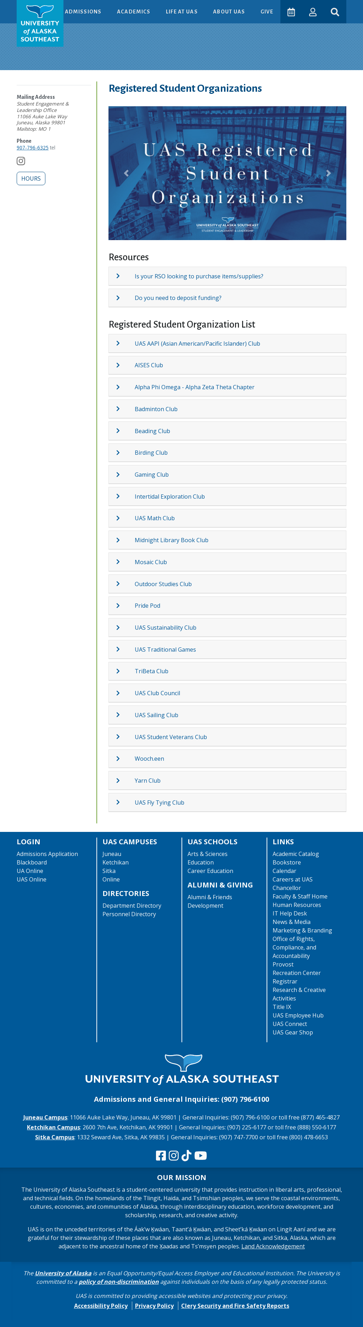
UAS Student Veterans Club (171, 737)
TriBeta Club (151, 671)
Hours (31, 178)
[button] (312, 11)
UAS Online (31, 879)
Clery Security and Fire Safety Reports (235, 1306)
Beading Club (152, 431)
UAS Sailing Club (156, 715)
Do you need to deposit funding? (178, 298)
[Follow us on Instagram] (21, 162)
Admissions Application (47, 854)
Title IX (282, 1007)
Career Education (210, 871)
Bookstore (287, 862)
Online (111, 879)
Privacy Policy (154, 1306)
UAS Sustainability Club (165, 627)
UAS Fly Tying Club (159, 802)
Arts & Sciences (208, 854)
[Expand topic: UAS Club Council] (125, 693)
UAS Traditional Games (165, 649)
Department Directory (131, 905)
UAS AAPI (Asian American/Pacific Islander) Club (197, 343)
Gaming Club (152, 474)
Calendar (284, 871)
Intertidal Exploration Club (170, 496)
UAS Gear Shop (293, 1032)
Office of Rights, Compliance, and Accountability (294, 947)
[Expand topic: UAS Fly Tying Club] (125, 802)
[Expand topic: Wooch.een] (125, 758)
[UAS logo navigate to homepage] (40, 23)
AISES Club (149, 365)
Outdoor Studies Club (163, 584)
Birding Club (151, 452)
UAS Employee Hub (298, 1015)
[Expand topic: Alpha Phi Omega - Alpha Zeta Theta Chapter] (125, 387)
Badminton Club (156, 409)
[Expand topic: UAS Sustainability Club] (125, 627)
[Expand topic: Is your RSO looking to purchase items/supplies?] (125, 275)
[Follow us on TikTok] (186, 1156)
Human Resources (297, 905)
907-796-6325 (33, 147)
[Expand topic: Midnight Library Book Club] (125, 540)
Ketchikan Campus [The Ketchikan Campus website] (53, 1127)
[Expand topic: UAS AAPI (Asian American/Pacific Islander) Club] (125, 343)
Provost (283, 964)
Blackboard (32, 862)
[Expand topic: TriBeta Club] (125, 671)
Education (201, 862)
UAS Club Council (157, 693)
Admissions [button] (84, 12)
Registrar (285, 981)
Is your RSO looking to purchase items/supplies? (199, 276)
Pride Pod (147, 605)
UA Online (30, 871)
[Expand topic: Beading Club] (125, 430)
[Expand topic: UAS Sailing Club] (125, 714)
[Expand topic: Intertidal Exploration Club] (125, 496)
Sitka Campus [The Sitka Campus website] (54, 1137)
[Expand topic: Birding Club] (125, 452)
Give (267, 12)
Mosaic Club (151, 562)
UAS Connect (290, 1024)
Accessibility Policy (101, 1306)
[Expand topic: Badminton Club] (125, 408)
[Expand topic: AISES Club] (125, 365)
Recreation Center (297, 973)
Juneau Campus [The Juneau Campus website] (45, 1117)
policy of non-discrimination (119, 1282)
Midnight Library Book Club (171, 540)
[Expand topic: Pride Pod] (125, 605)
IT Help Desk (290, 913)
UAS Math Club (155, 518)
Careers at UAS (293, 879)
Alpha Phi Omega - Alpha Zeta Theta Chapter (195, 387)
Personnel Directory (129, 914)
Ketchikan (115, 862)
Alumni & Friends (210, 897)
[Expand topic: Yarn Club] (125, 780)
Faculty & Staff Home (300, 896)
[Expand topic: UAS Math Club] (125, 518)
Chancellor (287, 888)
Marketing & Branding (302, 930)
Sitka (109, 871)
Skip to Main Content (33, 7)
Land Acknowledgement (273, 1246)
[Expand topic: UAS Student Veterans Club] (125, 736)
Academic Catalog (296, 854)
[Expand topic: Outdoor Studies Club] (125, 583)
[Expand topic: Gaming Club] (125, 474)
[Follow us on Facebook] (161, 1156)
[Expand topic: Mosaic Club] (125, 561)
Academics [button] (134, 12)
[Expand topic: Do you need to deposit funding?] (125, 297)
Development (205, 905)
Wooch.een (149, 758)
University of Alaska (63, 1273)
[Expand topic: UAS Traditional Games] (125, 649)
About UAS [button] (229, 12)
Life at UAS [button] (182, 12)
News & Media (292, 922)
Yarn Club (148, 780)
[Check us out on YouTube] (200, 1156)
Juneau (111, 854)
